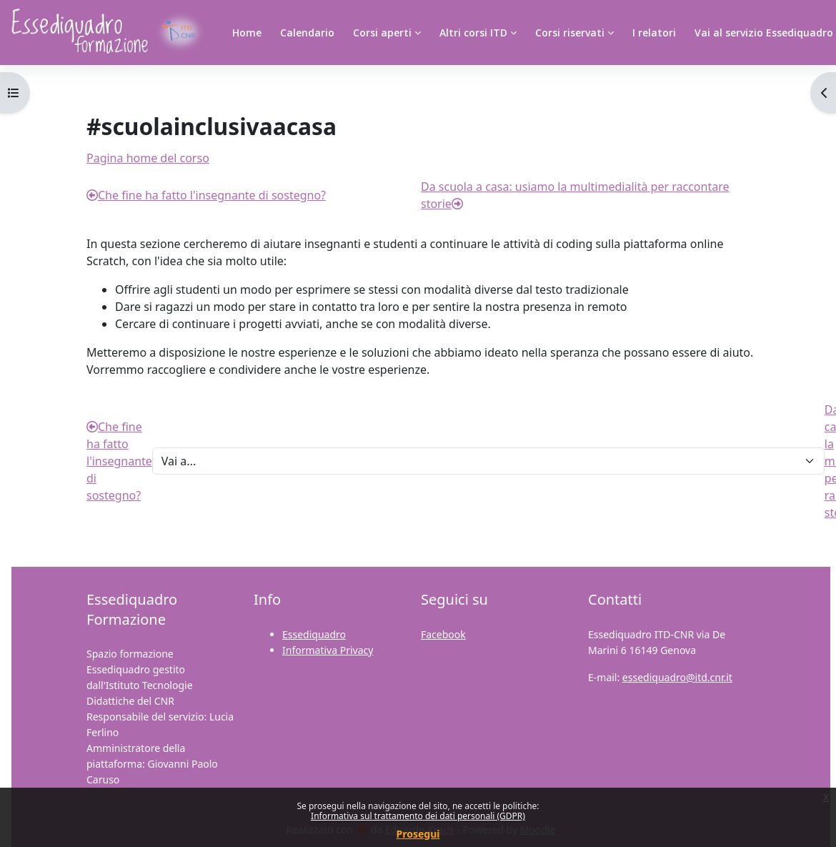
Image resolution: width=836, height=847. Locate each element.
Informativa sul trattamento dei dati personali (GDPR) (418, 816)
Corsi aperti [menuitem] (382, 32)
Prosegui (418, 834)
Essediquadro (314, 634)
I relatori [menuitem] (654, 32)
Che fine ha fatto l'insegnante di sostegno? (206, 195)
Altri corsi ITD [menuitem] (473, 32)
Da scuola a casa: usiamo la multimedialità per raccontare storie (575, 195)
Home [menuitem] (247, 32)
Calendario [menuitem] (307, 32)
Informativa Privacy (327, 650)
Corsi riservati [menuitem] (569, 32)
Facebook (443, 634)
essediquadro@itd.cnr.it (677, 677)
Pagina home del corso (147, 158)
